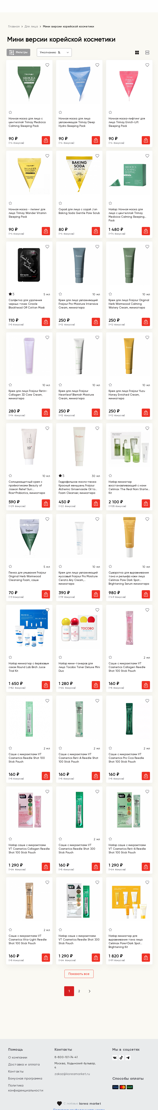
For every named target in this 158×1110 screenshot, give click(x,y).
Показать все (79, 974)
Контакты (15, 1071)
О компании (17, 1057)
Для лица (31, 26)
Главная (14, 26)
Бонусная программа (25, 1078)
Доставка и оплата (24, 1064)
